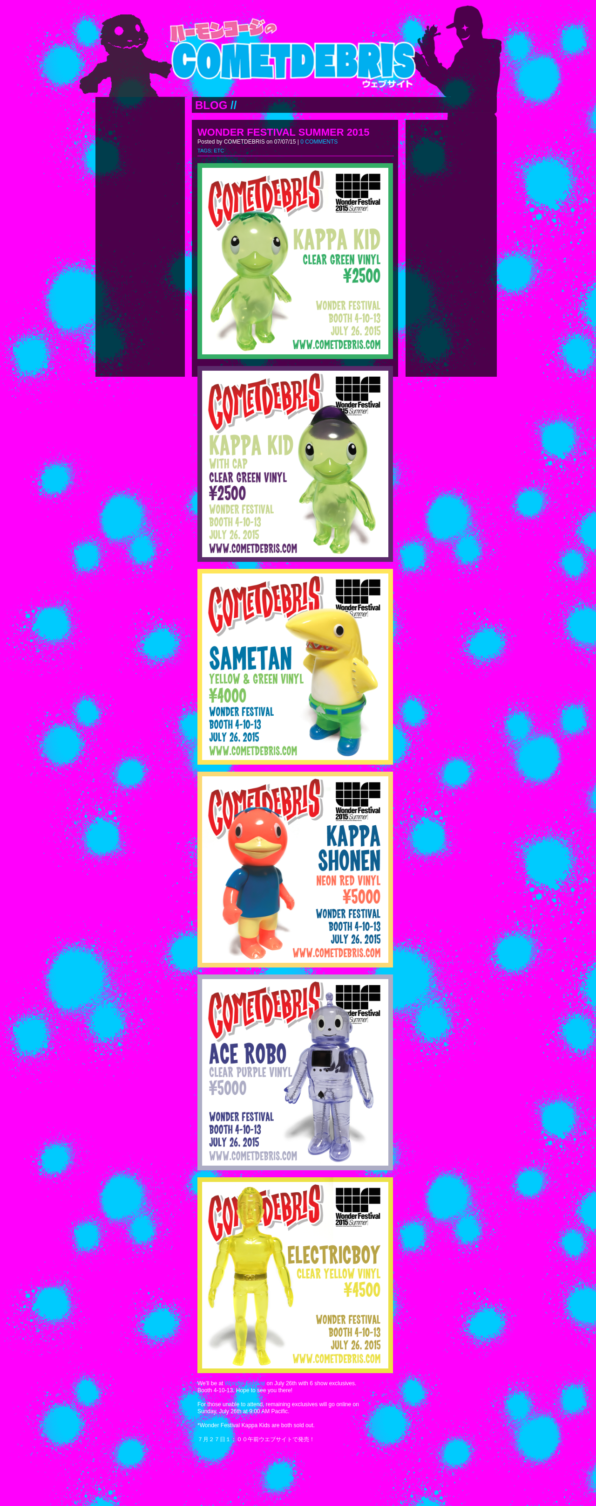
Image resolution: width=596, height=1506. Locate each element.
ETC (219, 150)
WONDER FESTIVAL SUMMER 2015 (283, 132)
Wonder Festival (245, 1383)
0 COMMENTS (319, 141)
